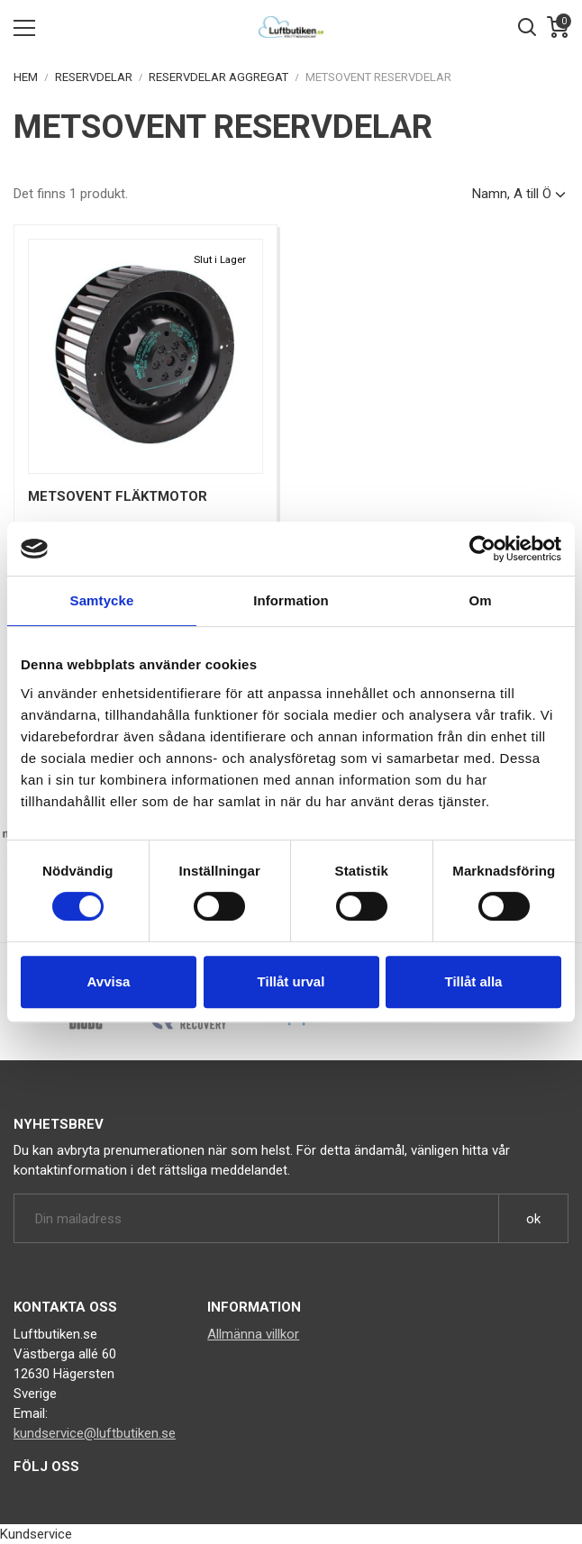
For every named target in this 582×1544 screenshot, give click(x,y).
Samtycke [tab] (102, 600)
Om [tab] (479, 600)
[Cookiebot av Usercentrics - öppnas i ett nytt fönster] (482, 548)
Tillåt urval (291, 981)
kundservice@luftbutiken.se (95, 1433)
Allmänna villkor (253, 1334)
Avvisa (109, 981)
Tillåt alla (474, 981)
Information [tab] (291, 600)
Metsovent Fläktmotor (117, 496)
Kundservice (36, 1534)
